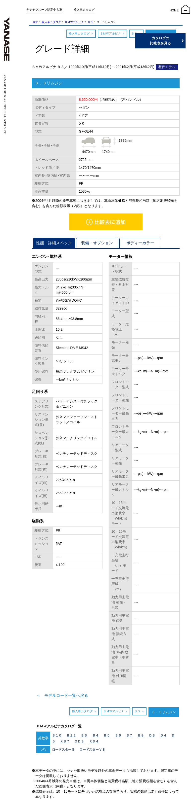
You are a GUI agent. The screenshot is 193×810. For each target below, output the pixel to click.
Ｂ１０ (57, 735)
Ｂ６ (118, 735)
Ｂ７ (129, 735)
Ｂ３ (90, 22)
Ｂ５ (106, 735)
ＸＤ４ (94, 741)
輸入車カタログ (84, 9)
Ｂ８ (141, 735)
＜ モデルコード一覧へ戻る (62, 695)
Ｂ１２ (71, 735)
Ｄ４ (163, 735)
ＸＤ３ (79, 741)
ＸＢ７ (65, 741)
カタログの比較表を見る (169, 40)
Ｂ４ (95, 735)
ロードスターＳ (63, 749)
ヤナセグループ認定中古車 (44, 9)
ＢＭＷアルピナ (74, 22)
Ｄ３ (152, 735)
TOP (35, 22)
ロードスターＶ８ (92, 749)
